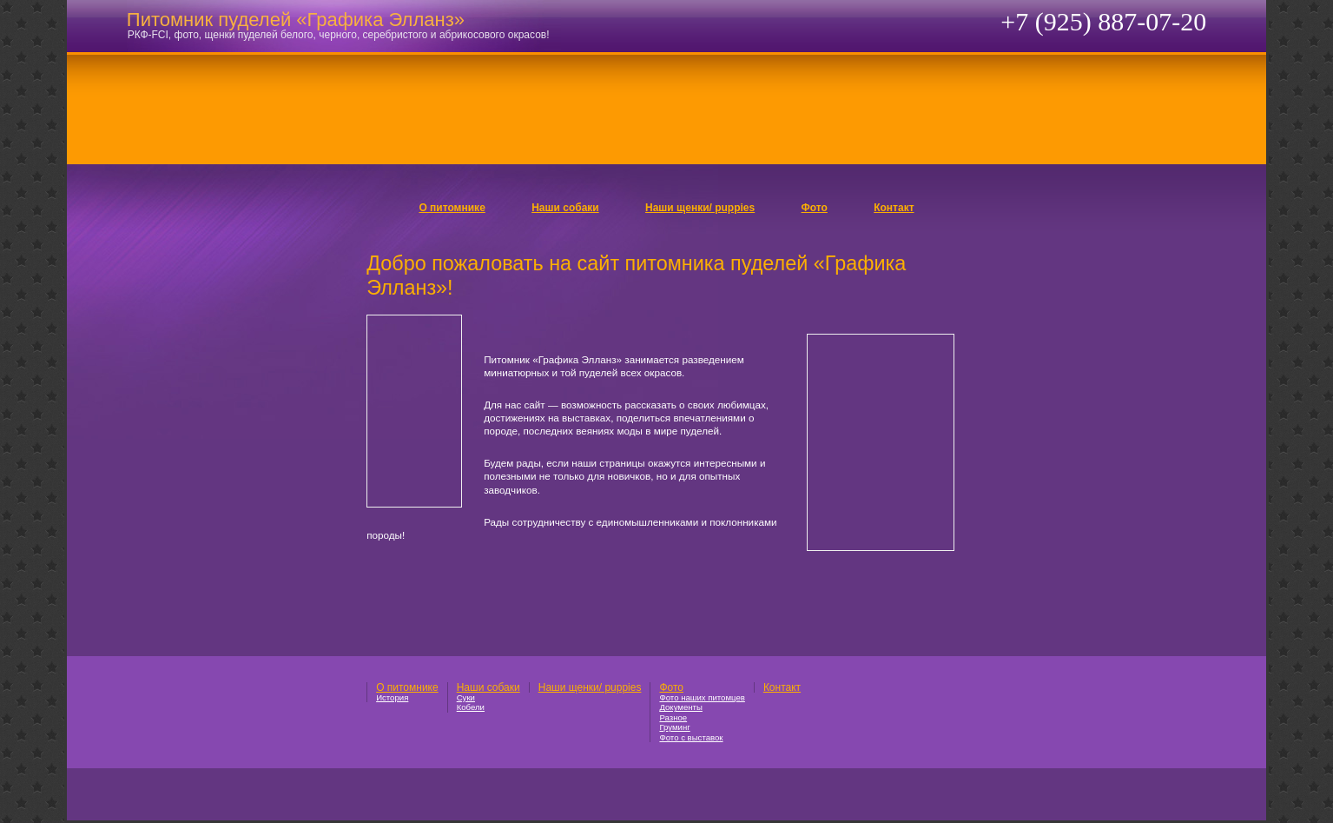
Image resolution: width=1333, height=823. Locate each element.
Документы (680, 707)
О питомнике (452, 208)
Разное (673, 717)
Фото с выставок (691, 737)
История (392, 697)
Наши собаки (565, 208)
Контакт (894, 208)
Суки (466, 697)
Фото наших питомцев (701, 697)
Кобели (471, 707)
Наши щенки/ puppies (700, 208)
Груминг (674, 727)
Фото (815, 208)
